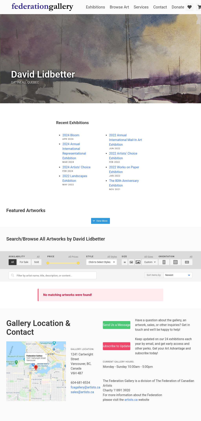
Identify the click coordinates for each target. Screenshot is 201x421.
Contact (160, 7)
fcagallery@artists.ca (85, 387)
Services (141, 7)
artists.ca (131, 400)
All (12, 262)
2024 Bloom (70, 135)
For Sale (24, 262)
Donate (178, 7)
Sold (36, 262)
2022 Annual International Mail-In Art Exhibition (125, 139)
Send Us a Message (116, 325)
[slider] (47, 263)
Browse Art (119, 7)
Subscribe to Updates (116, 346)
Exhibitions (95, 7)
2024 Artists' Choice (76, 167)
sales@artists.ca (82, 392)
